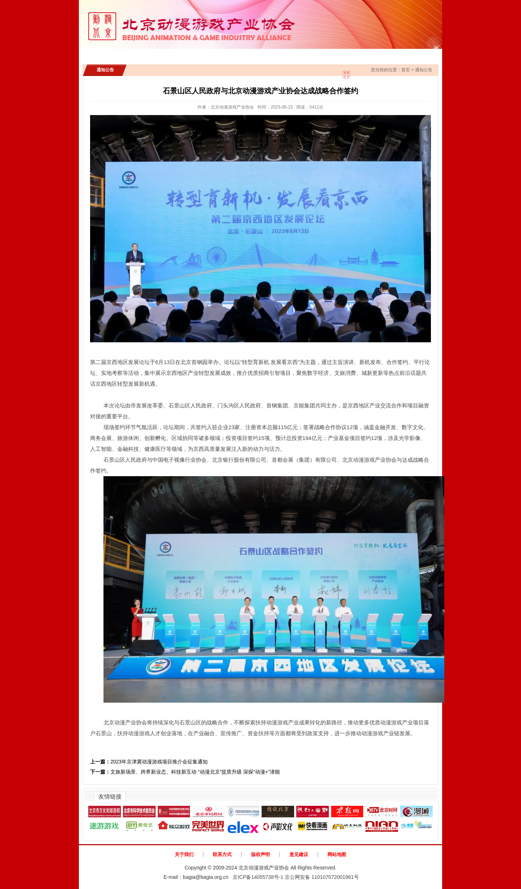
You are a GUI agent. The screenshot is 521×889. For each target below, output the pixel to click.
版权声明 (260, 854)
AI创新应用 (370, 54)
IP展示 (253, 54)
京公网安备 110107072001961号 (322, 877)
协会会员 (328, 54)
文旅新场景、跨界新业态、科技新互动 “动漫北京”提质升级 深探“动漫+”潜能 (185, 772)
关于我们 (184, 854)
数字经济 (318, 373)
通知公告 (178, 54)
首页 (103, 54)
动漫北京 (412, 54)
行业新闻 (217, 54)
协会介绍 (139, 54)
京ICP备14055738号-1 (258, 877)
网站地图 (336, 854)
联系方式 (222, 854)
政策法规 (289, 54)
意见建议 (298, 854)
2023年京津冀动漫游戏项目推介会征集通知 (149, 762)
